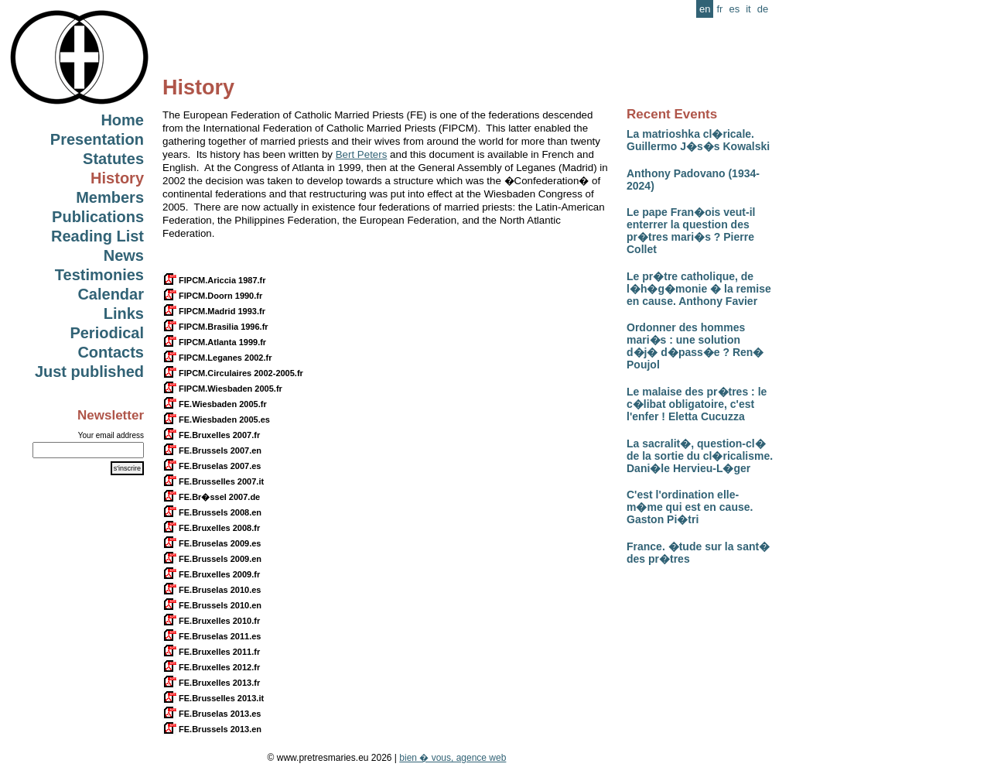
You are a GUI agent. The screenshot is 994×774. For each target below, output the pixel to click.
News (124, 255)
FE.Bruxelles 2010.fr (211, 620)
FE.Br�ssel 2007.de (211, 497)
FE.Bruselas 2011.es (211, 636)
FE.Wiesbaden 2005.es (216, 419)
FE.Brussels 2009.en (211, 558)
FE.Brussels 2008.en (211, 512)
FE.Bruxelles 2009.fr (211, 574)
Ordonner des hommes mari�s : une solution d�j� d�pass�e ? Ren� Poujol (695, 346)
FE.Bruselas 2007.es (211, 466)
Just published (89, 371)
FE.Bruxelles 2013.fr (211, 682)
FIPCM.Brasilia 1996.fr (215, 326)
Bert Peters (362, 154)
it (748, 9)
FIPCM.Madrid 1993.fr (213, 311)
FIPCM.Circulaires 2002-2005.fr (232, 373)
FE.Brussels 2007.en (211, 450)
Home (122, 119)
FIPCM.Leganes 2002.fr (217, 357)
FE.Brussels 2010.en (211, 605)
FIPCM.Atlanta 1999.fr (214, 342)
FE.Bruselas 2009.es (211, 543)
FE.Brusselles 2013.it (213, 698)
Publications (98, 216)
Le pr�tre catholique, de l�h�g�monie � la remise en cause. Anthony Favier (699, 288)
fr (719, 9)
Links (124, 313)
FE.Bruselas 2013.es (211, 713)
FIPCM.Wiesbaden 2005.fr (222, 388)
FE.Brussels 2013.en (211, 729)
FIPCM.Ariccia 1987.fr (214, 280)
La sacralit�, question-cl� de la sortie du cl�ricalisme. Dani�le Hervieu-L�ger (700, 455)
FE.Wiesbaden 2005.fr (214, 404)
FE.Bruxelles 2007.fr (211, 435)
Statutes (113, 158)
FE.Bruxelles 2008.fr (211, 528)
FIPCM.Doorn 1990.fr (212, 295)
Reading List (97, 236)
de (762, 9)
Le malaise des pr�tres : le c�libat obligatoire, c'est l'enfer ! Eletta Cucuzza (697, 404)
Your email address (111, 435)
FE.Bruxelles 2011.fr (211, 651)
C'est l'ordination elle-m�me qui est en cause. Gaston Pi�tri (690, 507)
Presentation (97, 139)
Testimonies (99, 274)
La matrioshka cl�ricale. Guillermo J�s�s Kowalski (698, 140)
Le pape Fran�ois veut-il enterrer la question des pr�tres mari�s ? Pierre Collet (691, 230)
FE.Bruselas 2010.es (211, 589)
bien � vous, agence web (452, 757)
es (734, 9)
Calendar (110, 294)
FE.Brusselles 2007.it (213, 481)
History (117, 178)
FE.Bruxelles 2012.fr (211, 667)
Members (110, 197)
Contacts (110, 352)
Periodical (107, 332)
